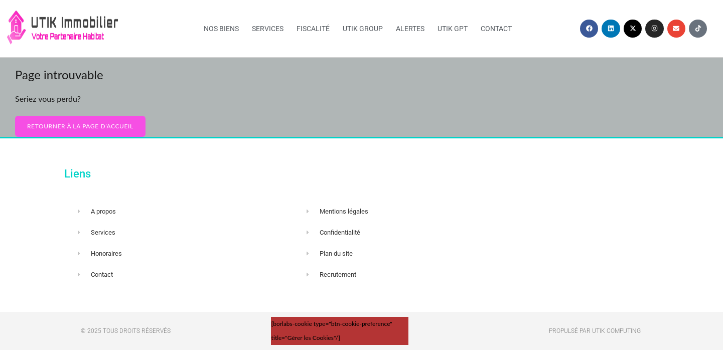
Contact (496, 29)
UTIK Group (363, 29)
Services (267, 29)
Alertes (410, 29)
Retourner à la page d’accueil (80, 126)
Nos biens (221, 29)
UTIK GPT (453, 29)
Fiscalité (313, 29)
